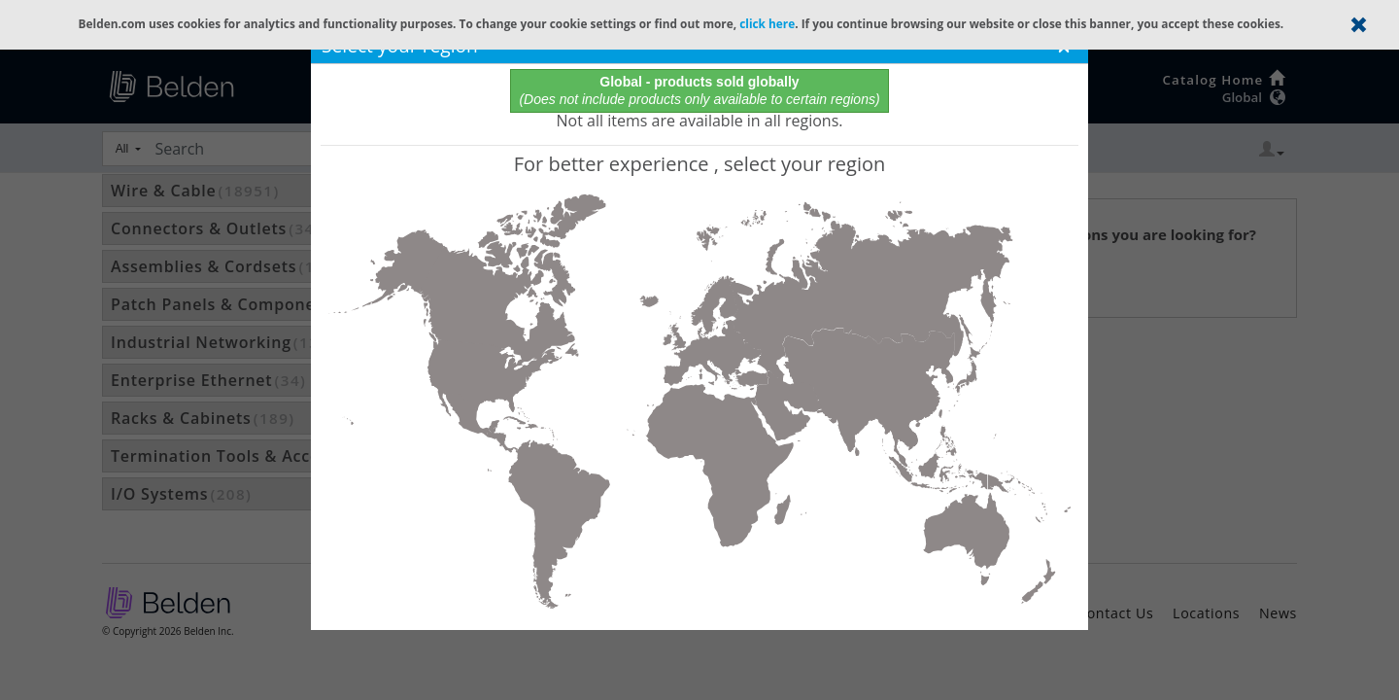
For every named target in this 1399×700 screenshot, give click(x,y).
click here (767, 23)
